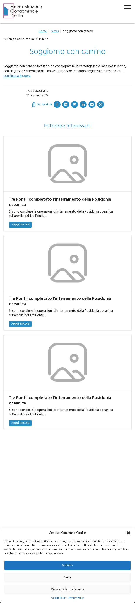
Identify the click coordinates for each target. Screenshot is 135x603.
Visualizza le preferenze (67, 589)
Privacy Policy (76, 598)
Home (43, 31)
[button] (128, 533)
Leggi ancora (20, 224)
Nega (67, 577)
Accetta (67, 565)
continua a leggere (17, 76)
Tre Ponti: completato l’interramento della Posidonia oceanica (60, 202)
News (55, 31)
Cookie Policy (58, 598)
